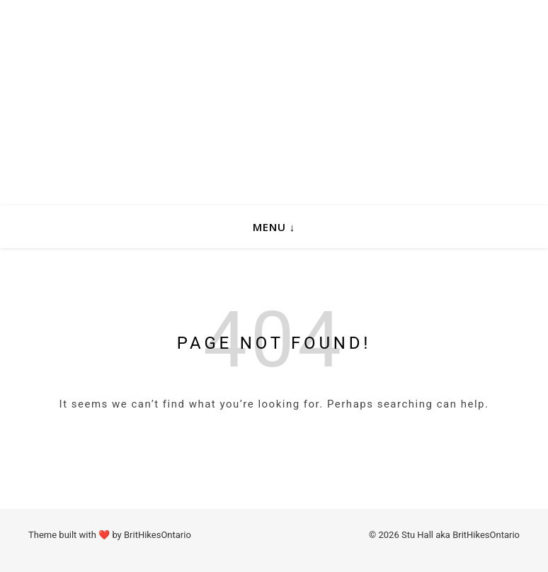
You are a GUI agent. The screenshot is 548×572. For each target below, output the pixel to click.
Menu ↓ (274, 227)
